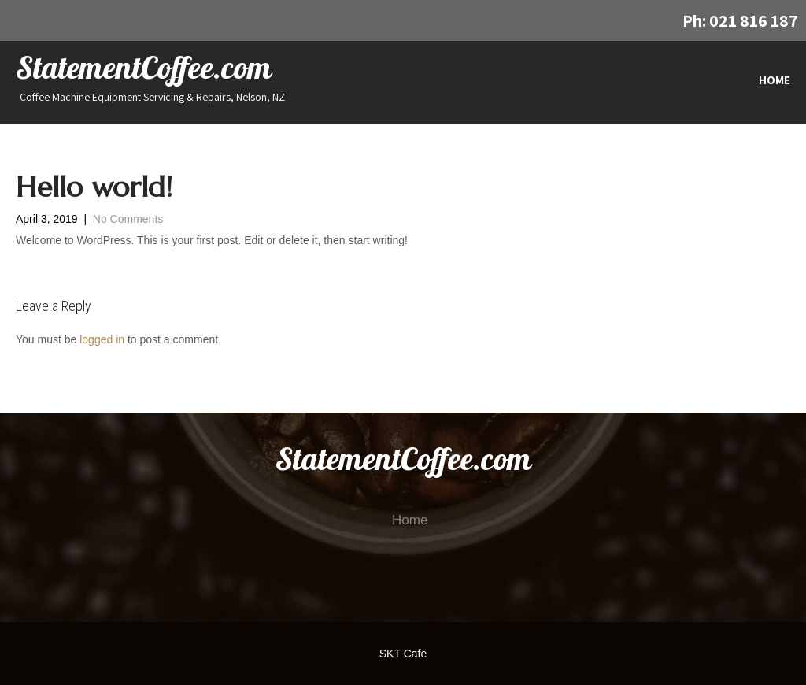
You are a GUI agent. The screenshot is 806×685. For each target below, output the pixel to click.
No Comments (128, 219)
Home (774, 79)
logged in (101, 339)
